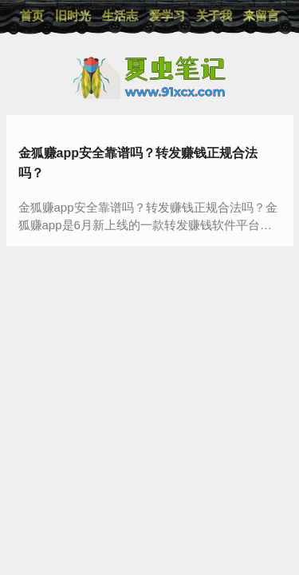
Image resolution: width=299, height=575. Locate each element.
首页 (32, 15)
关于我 (214, 15)
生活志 (120, 15)
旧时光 (73, 15)
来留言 (261, 15)
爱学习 (167, 15)
